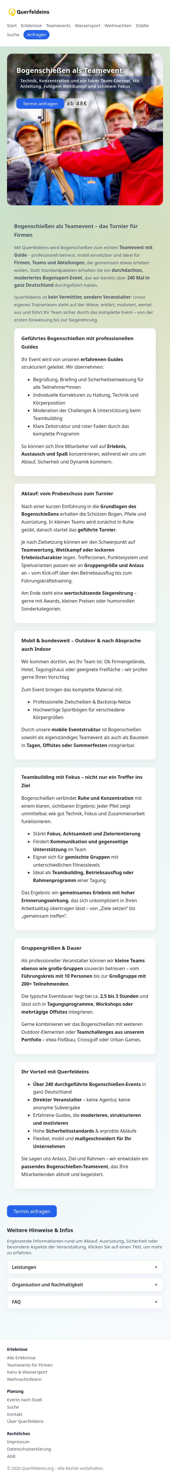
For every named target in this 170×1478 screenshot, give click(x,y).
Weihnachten (118, 25)
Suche (13, 34)
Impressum (18, 1441)
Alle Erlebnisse (21, 1357)
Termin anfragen (40, 103)
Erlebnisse (31, 25)
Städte (142, 25)
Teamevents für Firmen (30, 1365)
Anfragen (36, 34)
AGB (11, 1456)
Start (12, 25)
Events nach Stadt (24, 1399)
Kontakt (15, 1414)
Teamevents (58, 25)
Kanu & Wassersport (27, 1372)
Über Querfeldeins (25, 1421)
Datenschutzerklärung (29, 1449)
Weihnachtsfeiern (24, 1379)
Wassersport (87, 25)
